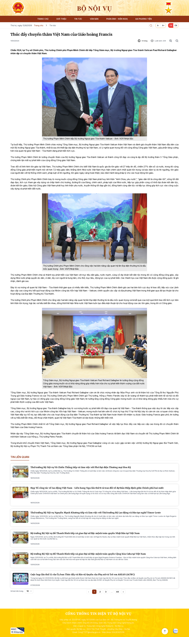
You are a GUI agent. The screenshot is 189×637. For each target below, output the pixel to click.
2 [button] (100, 592)
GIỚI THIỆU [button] (61, 19)
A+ (163, 25)
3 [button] (105, 592)
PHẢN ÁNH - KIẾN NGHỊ (117, 19)
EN (176, 25)
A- (158, 25)
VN (170, 25)
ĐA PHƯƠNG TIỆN (143, 19)
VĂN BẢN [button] (94, 19)
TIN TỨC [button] (78, 19)
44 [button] (117, 592)
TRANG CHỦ (42, 19)
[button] (123, 592)
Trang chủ (38, 25)
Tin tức (52, 25)
